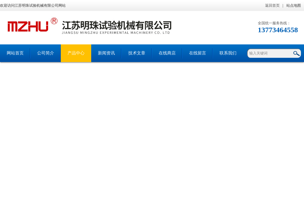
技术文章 (136, 53)
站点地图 (293, 5)
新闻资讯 (106, 53)
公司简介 (45, 53)
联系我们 (228, 53)
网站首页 (15, 53)
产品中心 (76, 53)
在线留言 (197, 53)
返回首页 (272, 5)
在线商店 (167, 53)
